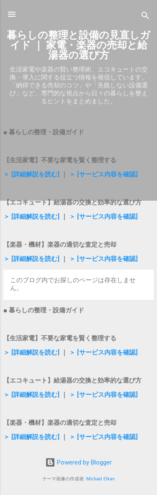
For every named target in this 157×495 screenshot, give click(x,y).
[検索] (145, 17)
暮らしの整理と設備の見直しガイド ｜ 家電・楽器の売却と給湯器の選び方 (78, 45)
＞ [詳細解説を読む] (31, 174)
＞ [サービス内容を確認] (103, 174)
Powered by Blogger (78, 462)
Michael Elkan (100, 479)
